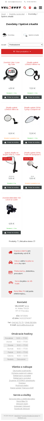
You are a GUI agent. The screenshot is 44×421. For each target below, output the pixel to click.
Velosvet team (22, 404)
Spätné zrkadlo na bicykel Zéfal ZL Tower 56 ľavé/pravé (11, 154)
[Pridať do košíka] (11, 97)
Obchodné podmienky (22, 371)
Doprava (22, 383)
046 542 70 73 (17, 322)
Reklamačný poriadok (22, 376)
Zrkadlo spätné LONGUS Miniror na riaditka (32, 64)
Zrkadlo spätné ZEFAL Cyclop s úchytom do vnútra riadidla (32, 109)
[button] (25, 7)
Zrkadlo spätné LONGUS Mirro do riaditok (11, 109)
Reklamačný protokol (22, 378)
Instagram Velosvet (22, 406)
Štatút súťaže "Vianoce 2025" (22, 388)
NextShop (17, 416)
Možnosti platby (22, 385)
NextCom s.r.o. (22, 418)
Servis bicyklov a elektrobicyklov (22, 399)
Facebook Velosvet (22, 409)
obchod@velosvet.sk (15, 2)
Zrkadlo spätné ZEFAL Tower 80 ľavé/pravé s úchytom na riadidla (32, 154)
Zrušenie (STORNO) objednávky (22, 381)
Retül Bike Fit (22, 401)
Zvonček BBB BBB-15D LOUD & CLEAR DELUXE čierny (11, 200)
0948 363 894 (31, 2)
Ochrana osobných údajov (22, 373)
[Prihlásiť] (30, 7)
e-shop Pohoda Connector (30, 416)
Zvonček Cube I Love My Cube (11, 63)
